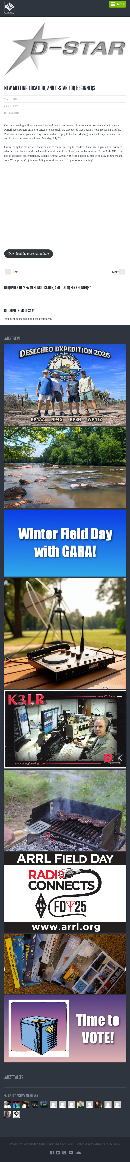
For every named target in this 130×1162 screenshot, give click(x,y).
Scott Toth (10, 98)
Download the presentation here (28, 253)
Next (118, 272)
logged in (24, 318)
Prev (11, 272)
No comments (11, 113)
